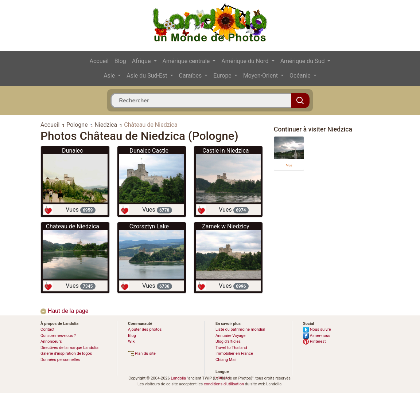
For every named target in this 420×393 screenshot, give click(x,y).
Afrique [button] (142, 61)
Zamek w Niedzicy (225, 226)
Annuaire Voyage (230, 335)
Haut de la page (64, 310)
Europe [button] (223, 75)
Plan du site (142, 353)
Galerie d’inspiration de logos (66, 353)
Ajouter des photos (145, 329)
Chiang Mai (225, 359)
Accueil (99, 61)
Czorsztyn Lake (149, 226)
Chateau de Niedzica (72, 226)
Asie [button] (110, 75)
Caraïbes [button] (191, 75)
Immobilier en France (234, 353)
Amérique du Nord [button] (245, 61)
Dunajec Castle (149, 150)
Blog (120, 61)
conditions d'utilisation (224, 384)
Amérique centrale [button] (187, 61)
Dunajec (72, 150)
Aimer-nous (316, 335)
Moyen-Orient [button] (261, 75)
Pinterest (314, 341)
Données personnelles (60, 359)
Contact (47, 329)
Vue (289, 165)
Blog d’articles (228, 341)
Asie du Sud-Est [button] (147, 75)
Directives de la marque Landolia (69, 347)
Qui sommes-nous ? (58, 335)
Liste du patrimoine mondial (240, 329)
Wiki (132, 341)
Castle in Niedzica (225, 150)
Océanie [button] (300, 75)
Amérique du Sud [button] (303, 61)
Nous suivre (317, 329)
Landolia (178, 378)
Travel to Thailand (231, 347)
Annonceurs (51, 341)
